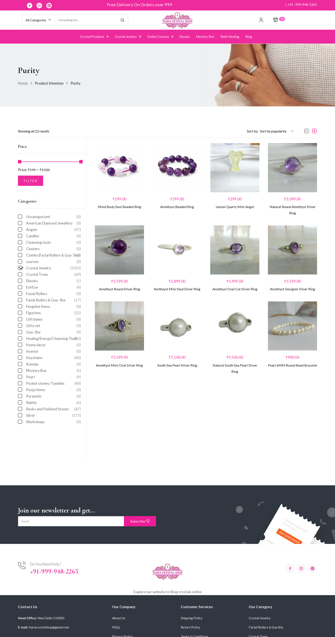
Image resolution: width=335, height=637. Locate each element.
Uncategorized (53, 217)
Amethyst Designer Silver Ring (292, 291)
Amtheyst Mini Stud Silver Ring (177, 291)
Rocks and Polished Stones (53, 409)
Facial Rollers (53, 294)
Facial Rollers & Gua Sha (266, 627)
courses (53, 261)
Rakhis (53, 402)
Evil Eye (53, 287)
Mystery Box (53, 370)
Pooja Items (53, 390)
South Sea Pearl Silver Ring (177, 367)
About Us (118, 618)
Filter (30, 181)
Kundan (53, 364)
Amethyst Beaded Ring (177, 207)
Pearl (53, 377)
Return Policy (190, 627)
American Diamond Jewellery (53, 223)
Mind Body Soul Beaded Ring (119, 207)
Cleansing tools (53, 242)
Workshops (53, 422)
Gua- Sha (53, 332)
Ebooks (53, 281)
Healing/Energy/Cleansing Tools (53, 338)
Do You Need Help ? (45, 564)
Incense (53, 351)
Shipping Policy (192, 618)
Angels (53, 229)
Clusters (53, 249)
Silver (53, 415)
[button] (301, 4)
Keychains (53, 358)
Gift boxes (53, 319)
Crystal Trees (53, 274)
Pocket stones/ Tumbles (53, 383)
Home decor (53, 345)
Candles (53, 236)
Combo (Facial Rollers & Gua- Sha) (53, 255)
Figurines (53, 313)
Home (23, 83)
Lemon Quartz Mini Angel (235, 207)
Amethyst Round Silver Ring (119, 291)
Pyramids (53, 396)
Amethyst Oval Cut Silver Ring (235, 291)
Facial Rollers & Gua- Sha (53, 300)
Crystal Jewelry (51, 268)
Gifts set (53, 326)
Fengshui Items (53, 306)
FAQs (116, 627)
